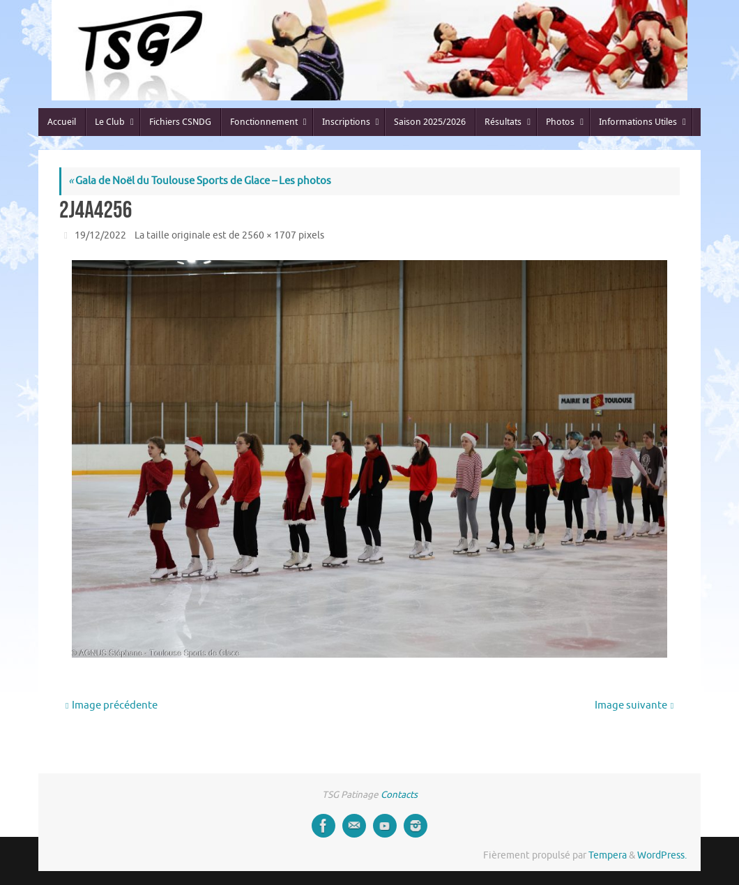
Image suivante (634, 705)
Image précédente (112, 705)
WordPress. (662, 855)
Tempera (607, 855)
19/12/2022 (100, 235)
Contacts (399, 795)
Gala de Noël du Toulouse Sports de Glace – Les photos (199, 181)
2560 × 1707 (269, 235)
